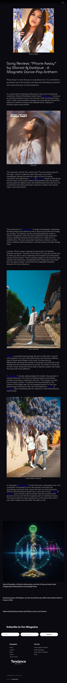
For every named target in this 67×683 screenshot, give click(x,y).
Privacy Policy (14, 657)
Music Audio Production (41, 647)
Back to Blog (33, 54)
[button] (63, 2)
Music (11, 647)
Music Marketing (39, 650)
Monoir (32, 178)
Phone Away (47, 96)
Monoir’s (10, 356)
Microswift (15, 679)
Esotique (40, 178)
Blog (11, 652)
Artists (11, 654)
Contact (12, 650)
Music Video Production (41, 652)
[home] (10, 2)
